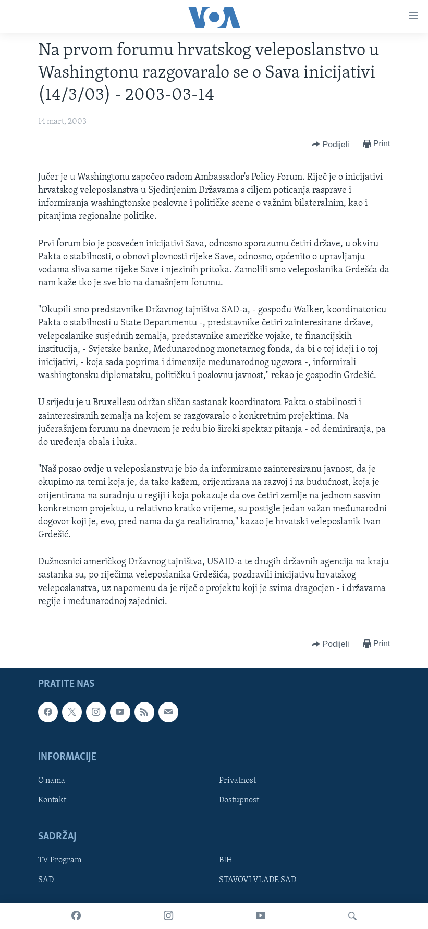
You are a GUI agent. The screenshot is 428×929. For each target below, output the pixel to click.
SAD (46, 880)
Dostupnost (239, 800)
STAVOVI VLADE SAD (257, 880)
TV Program (59, 861)
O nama (51, 780)
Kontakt (52, 800)
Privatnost (237, 780)
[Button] (330, 144)
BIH (226, 861)
